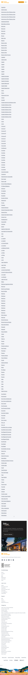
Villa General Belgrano (6, 501)
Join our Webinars (4, 611)
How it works (3, 643)
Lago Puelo (3, 265)
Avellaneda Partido (5, 21)
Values (2, 585)
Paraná (2, 341)
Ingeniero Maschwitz (5, 229)
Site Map (11, 660)
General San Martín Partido (6, 214)
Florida (2, 202)
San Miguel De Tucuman (6, 432)
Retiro (2, 367)
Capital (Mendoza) (5, 83)
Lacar (2, 260)
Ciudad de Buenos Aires (6, 104)
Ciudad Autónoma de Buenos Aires (8, 102)
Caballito (3, 57)
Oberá (2, 334)
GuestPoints (3, 588)
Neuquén (3, 327)
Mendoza (3, 296)
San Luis (3, 422)
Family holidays (4, 652)
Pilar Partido (3, 348)
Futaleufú (3, 205)
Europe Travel (3, 624)
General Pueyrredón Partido (7, 210)
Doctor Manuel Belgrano (6, 183)
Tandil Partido (4, 470)
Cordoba (3, 150)
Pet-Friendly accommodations (6, 623)
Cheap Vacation (4, 622)
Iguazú (2, 226)
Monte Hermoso (4, 319)
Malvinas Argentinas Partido (7, 284)
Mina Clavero (4, 315)
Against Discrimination (5, 616)
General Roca (4, 212)
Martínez (3, 293)
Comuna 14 (3, 133)
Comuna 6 (3, 141)
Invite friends (3, 593)
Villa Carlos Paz (4, 498)
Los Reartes (3, 277)
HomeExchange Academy (6, 618)
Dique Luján (3, 181)
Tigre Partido (4, 477)
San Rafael (3, 444)
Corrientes (3, 169)
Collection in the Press (5, 634)
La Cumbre (3, 245)
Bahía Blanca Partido (5, 24)
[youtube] (13, 560)
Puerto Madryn (4, 357)
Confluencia (3, 148)
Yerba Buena (3, 513)
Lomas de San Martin (5, 269)
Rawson (3, 365)
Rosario (2, 372)
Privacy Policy (17, 657)
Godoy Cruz (3, 217)
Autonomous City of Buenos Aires (8, 19)
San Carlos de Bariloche (6, 401)
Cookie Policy (23, 657)
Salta (2, 379)
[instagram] (4, 560)
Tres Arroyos (3, 484)
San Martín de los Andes (6, 429)
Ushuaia (3, 491)
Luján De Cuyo (4, 279)
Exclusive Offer (4, 628)
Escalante (3, 195)
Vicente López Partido (5, 496)
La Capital (3, 238)
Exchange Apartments (5, 626)
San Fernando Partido (5, 408)
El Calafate (3, 191)
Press (2, 580)
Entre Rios (3, 193)
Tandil (2, 467)
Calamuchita (3, 59)
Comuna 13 (3, 131)
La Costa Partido (4, 243)
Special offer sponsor (5, 647)
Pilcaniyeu (3, 350)
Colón (2, 119)
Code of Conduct (11, 657)
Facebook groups (4, 619)
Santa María (3, 458)
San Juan (3, 417)
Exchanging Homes (4, 632)
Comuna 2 (3, 138)
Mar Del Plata (4, 291)
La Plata (3, 250)
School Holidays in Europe (5, 614)
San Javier (3, 415)
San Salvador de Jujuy (5, 448)
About (2, 572)
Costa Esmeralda (4, 171)
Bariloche (3, 26)
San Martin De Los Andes (6, 427)
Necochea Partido (5, 324)
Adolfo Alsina (4, 9)
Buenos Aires (4, 43)
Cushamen (3, 174)
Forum (2, 599)
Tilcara (2, 479)
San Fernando (4, 406)
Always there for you (4, 602)
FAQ (2, 598)
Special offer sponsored (5, 639)
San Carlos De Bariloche (6, 398)
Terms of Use (4, 657)
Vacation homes (4, 627)
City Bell (3, 100)
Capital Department (5, 88)
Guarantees (3, 590)
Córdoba (3, 155)
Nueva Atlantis (4, 331)
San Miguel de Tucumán (6, 434)
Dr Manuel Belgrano (5, 186)
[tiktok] (7, 560)
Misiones (3, 317)
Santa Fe (3, 453)
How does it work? (4, 586)
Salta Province (4, 391)
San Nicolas (3, 441)
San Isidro (3, 410)
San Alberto (3, 394)
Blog (2, 576)
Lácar (2, 257)
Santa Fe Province (5, 455)
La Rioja (3, 255)
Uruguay (3, 489)
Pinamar (3, 353)
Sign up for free (21, 2)
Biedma (2, 40)
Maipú (2, 281)
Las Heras (3, 267)
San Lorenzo (3, 420)
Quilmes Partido (4, 362)
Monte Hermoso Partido (6, 322)
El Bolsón (3, 188)
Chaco (2, 93)
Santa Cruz (3, 451)
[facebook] (2, 560)
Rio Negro (3, 369)
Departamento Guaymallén (6, 176)
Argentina (3, 7)
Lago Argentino (4, 262)
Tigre (2, 475)
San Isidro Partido (5, 413)
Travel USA (3, 620)
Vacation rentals (4, 610)
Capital (2, 62)
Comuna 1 (3, 126)
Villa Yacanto (4, 510)
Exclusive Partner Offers (5, 642)
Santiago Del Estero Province (7, 460)
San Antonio (3, 396)
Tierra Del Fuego (4, 472)
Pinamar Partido (4, 355)
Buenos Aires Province (5, 54)
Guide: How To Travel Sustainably (7, 607)
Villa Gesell (3, 503)
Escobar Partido (4, 198)
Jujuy (2, 233)
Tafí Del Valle (4, 463)
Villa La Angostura (5, 508)
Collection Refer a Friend (5, 635)
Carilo (2, 90)
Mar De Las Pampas (5, 289)
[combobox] (16, 660)
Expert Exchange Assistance (6, 640)
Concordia (3, 143)
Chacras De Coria (5, 95)
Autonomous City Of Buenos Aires (8, 12)
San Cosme (3, 403)
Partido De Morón (5, 346)
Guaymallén (3, 221)
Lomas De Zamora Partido (6, 272)
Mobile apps (3, 577)
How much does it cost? (5, 589)
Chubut (2, 97)
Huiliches (3, 224)
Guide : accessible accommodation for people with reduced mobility (13, 612)
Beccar (2, 35)
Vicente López (4, 494)
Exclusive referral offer (5, 608)
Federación (3, 200)
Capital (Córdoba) (5, 76)
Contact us (3, 601)
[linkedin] (9, 560)
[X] (11, 560)
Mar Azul (3, 286)
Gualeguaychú (4, 219)
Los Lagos (3, 274)
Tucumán (3, 486)
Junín (2, 236)
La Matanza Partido (5, 248)
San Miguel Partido (5, 439)
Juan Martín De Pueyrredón (6, 231)
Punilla (2, 360)
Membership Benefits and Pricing (7, 631)
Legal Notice (6, 660)
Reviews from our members (6, 615)
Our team (3, 573)
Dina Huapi (3, 179)
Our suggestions (4, 592)
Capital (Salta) (4, 85)
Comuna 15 (3, 136)
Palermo (3, 338)
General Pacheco (4, 207)
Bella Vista (3, 38)
